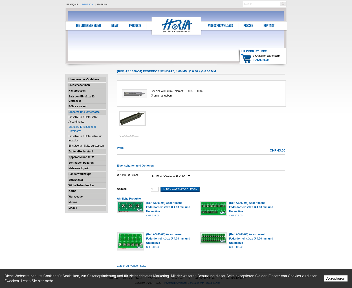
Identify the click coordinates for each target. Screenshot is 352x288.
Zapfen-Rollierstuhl (80, 151)
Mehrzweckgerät (78, 168)
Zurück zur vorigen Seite (131, 265)
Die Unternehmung (88, 26)
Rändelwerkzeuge (79, 174)
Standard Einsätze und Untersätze (82, 129)
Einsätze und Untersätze (84, 112)
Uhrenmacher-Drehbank (83, 79)
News (115, 26)
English (102, 4)
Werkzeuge (75, 196)
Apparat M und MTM (81, 157)
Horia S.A (176, 25)
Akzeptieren (335, 278)
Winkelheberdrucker (81, 185)
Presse (248, 26)
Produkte (135, 26)
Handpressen (77, 90)
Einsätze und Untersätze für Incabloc (85, 138)
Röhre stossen (77, 106)
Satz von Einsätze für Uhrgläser (82, 98)
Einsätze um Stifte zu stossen (86, 145)
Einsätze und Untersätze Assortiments (83, 119)
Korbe (72, 191)
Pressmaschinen (79, 85)
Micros (72, 202)
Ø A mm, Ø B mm (127, 175)
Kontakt (269, 26)
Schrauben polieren (81, 162)
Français (72, 4)
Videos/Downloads (220, 26)
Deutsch (87, 4)
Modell (72, 208)
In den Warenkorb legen (180, 189)
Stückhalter (75, 179)
